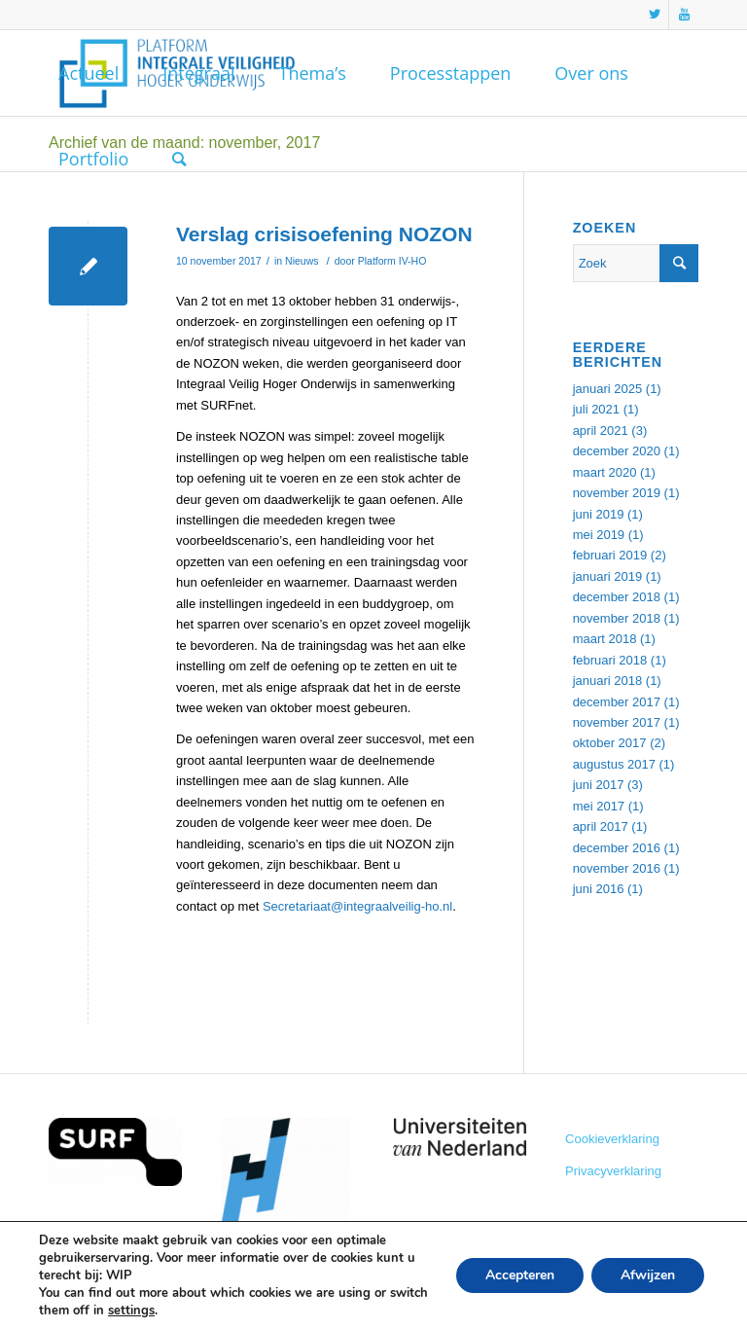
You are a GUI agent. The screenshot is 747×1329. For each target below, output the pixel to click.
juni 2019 (598, 514)
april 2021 (600, 430)
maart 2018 (605, 638)
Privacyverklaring (613, 1171)
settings (131, 1310)
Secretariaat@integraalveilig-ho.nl (357, 906)
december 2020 (616, 451)
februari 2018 (610, 660)
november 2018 (616, 618)
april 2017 (600, 826)
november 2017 (616, 722)
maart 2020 (605, 472)
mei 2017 (598, 806)
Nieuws (301, 261)
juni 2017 (598, 784)
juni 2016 (598, 888)
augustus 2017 (614, 764)
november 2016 (616, 868)
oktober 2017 (610, 743)
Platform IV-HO (392, 261)
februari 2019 (610, 555)
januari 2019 (608, 576)
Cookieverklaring (612, 1138)
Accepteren (519, 1275)
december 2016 (616, 848)
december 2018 (616, 597)
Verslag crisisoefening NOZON (324, 234)
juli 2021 (596, 409)
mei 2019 (598, 534)
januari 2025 (608, 388)
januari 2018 (608, 680)
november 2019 (616, 492)
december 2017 (616, 702)
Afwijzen (648, 1275)
